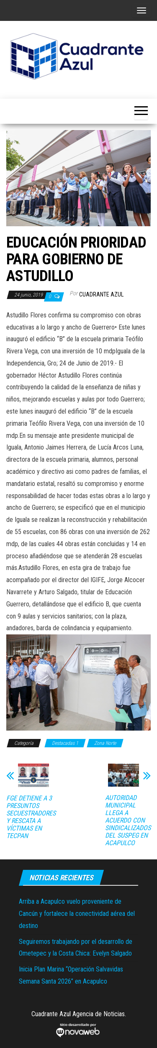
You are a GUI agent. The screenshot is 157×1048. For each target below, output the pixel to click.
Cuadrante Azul (101, 294)
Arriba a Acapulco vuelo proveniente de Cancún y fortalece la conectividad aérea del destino (77, 913)
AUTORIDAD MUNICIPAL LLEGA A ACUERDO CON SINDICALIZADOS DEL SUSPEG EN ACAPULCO (128, 820)
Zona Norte (105, 743)
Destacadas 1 (65, 743)
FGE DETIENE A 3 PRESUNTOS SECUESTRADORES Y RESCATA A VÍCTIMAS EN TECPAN (31, 817)
